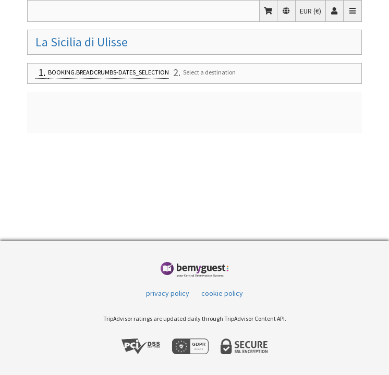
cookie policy (222, 293)
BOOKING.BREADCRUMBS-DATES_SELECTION (108, 72)
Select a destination (209, 72)
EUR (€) (312, 10)
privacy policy (167, 293)
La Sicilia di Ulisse (81, 42)
